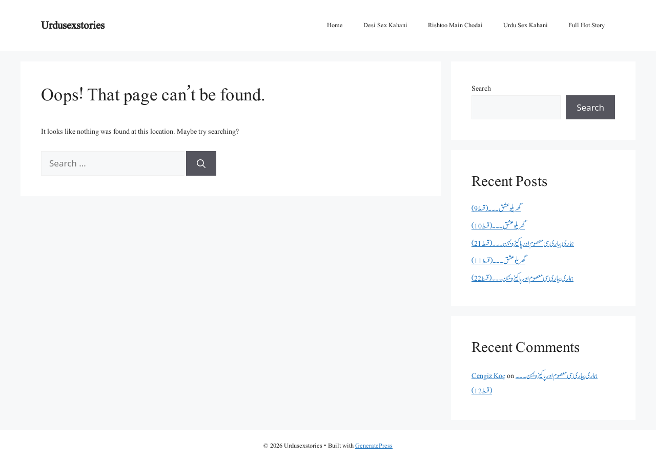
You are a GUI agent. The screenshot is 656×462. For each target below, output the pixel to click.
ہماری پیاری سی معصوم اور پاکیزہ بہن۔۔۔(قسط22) (522, 278)
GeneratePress (374, 445)
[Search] (201, 163)
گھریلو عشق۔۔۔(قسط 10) (498, 226)
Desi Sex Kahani (385, 25)
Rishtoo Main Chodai (455, 25)
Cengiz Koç (488, 376)
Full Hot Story (586, 25)
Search (481, 88)
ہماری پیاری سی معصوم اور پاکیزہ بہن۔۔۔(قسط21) (522, 243)
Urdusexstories (73, 25)
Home (335, 25)
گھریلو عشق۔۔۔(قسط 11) (498, 261)
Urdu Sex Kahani (525, 25)
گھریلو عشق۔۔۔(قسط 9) (496, 209)
